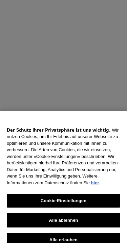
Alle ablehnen (63, 222)
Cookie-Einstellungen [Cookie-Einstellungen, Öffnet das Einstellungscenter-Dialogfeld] (64, 203)
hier (95, 185)
